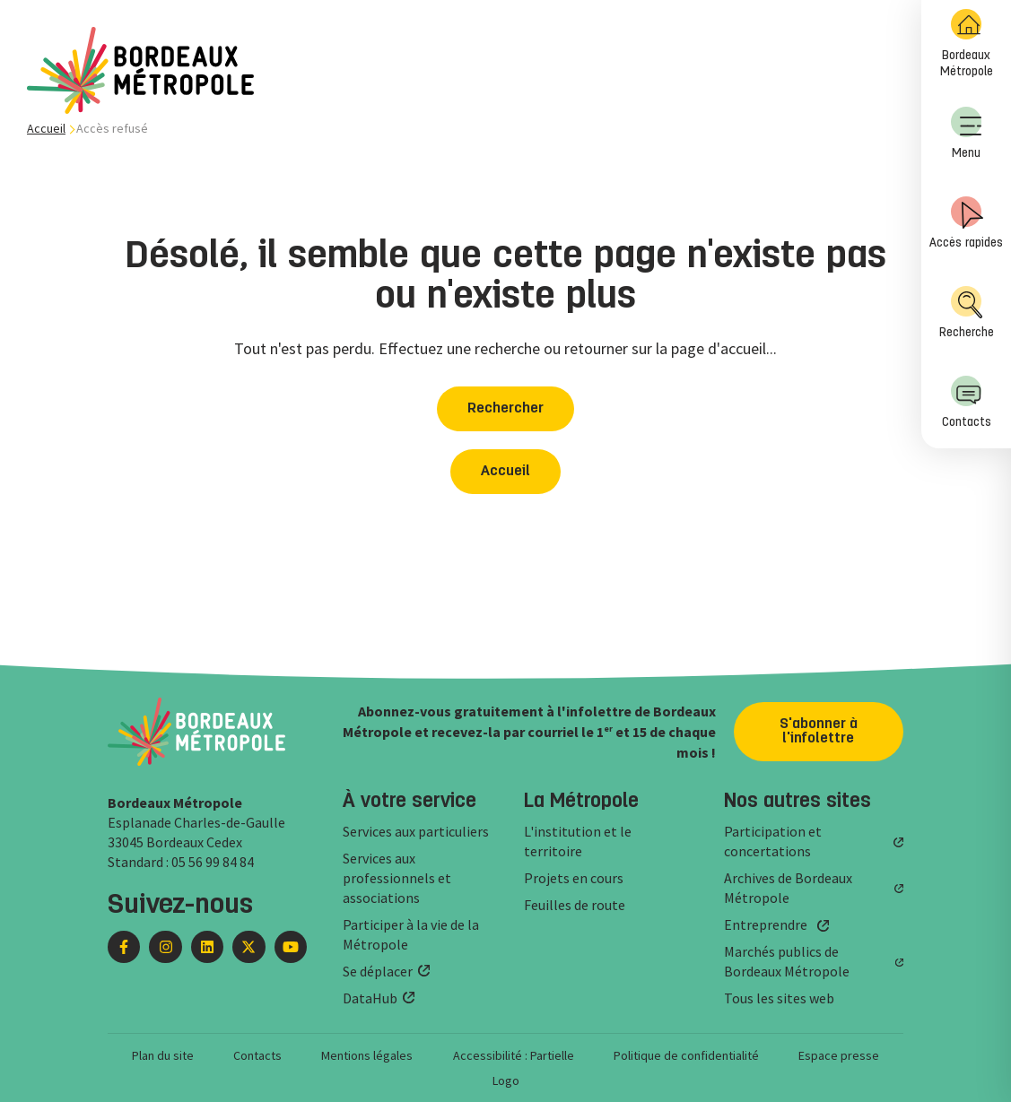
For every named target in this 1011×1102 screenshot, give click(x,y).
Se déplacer (378, 971)
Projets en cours (573, 878)
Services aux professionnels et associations (397, 878)
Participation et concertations (773, 841)
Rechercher (505, 409)
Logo (505, 1080)
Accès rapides (966, 222)
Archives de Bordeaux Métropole (788, 888)
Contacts (966, 402)
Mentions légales (367, 1055)
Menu (966, 133)
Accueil (46, 128)
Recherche (966, 312)
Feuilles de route (574, 905)
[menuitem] (966, 45)
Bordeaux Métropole (966, 43)
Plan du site (163, 1055)
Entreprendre (765, 924)
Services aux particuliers (416, 831)
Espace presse (838, 1055)
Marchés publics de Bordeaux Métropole (787, 961)
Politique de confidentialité (686, 1055)
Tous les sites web (779, 998)
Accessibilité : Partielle (513, 1055)
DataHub (370, 998)
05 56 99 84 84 (212, 862)
